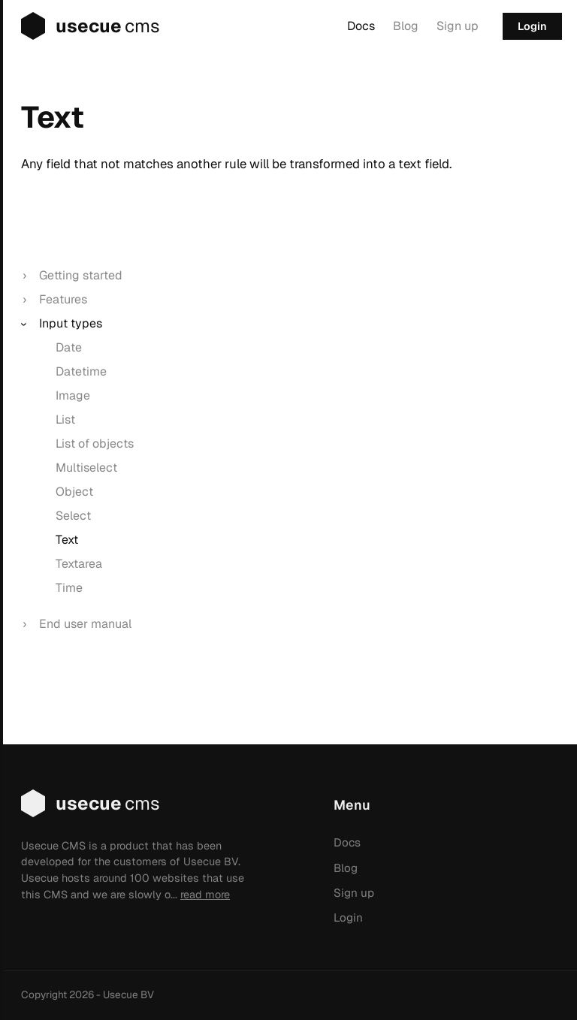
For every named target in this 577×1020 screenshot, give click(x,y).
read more (205, 894)
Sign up (458, 26)
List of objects (95, 443)
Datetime (81, 371)
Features (63, 299)
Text (67, 540)
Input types (70, 323)
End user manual (85, 624)
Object (74, 491)
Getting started (80, 275)
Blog (405, 26)
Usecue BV (128, 994)
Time (69, 588)
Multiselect (86, 467)
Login (532, 26)
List (65, 419)
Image (73, 395)
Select (73, 516)
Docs (361, 26)
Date (69, 347)
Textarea (79, 564)
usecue (80, 26)
